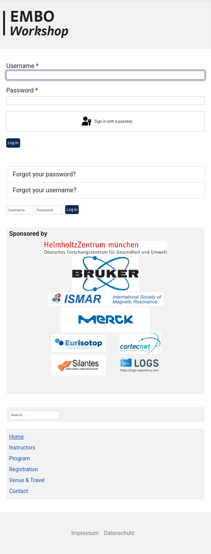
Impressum (85, 533)
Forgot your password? (44, 174)
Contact (18, 491)
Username (22, 66)
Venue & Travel (27, 480)
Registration (23, 469)
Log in (13, 143)
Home (16, 437)
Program (19, 458)
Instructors (22, 447)
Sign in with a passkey (106, 121)
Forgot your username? (44, 190)
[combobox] (34, 415)
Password (22, 90)
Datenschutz (119, 533)
